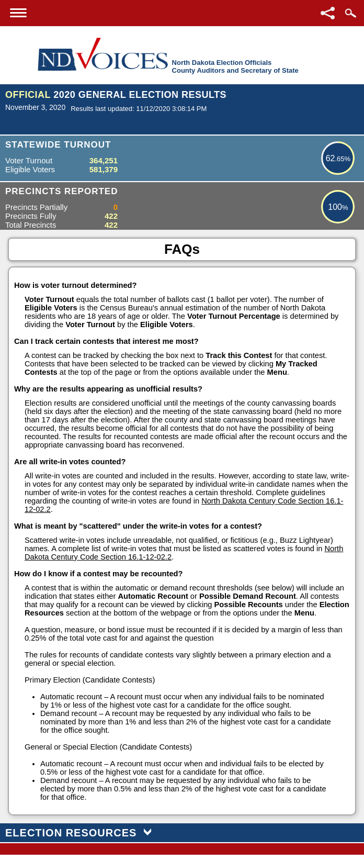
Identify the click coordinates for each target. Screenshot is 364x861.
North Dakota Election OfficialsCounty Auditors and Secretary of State (235, 66)
